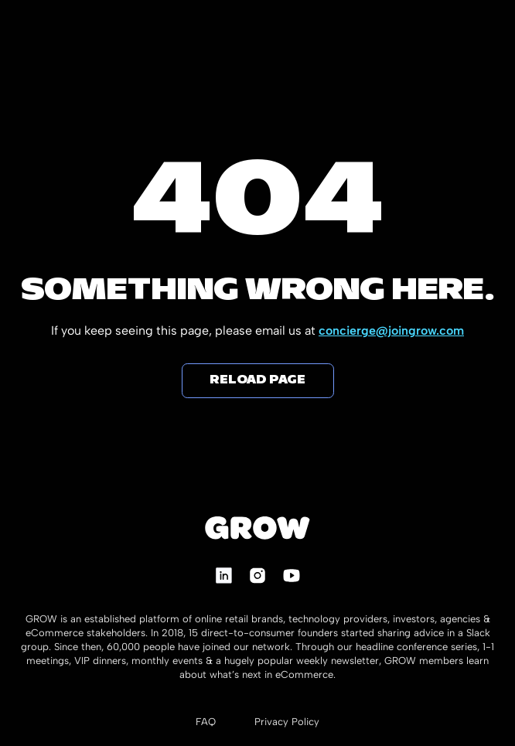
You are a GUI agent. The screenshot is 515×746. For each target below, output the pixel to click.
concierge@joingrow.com (391, 330)
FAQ (206, 721)
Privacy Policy (286, 721)
